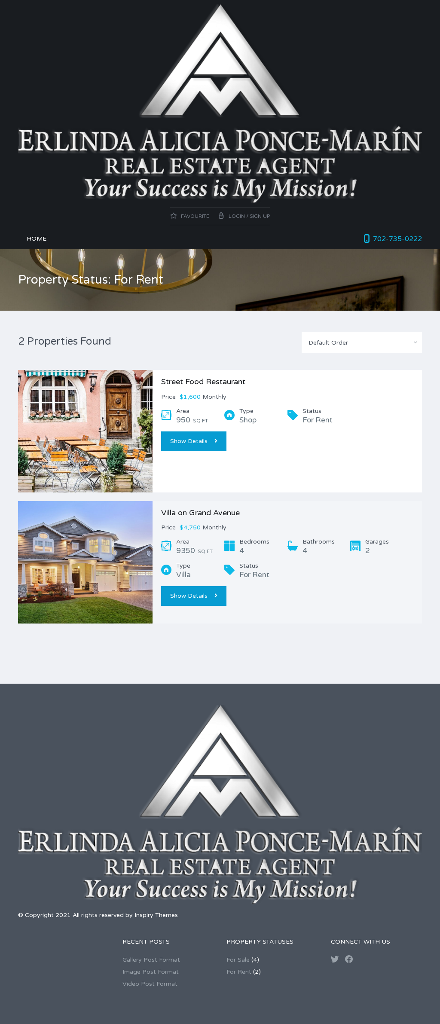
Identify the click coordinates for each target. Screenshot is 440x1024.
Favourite (189, 216)
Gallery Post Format (151, 959)
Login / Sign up (244, 216)
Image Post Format (150, 971)
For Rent (238, 971)
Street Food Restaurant (203, 381)
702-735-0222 (397, 239)
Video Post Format (149, 983)
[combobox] (362, 342)
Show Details (193, 441)
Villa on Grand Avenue (200, 512)
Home (36, 238)
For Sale (238, 959)
